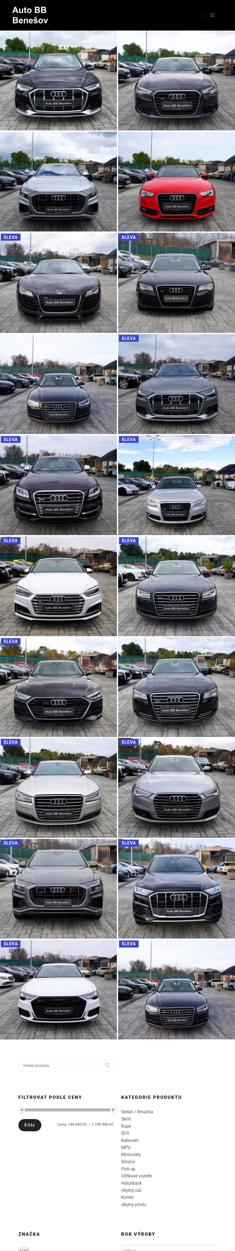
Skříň (126, 1119)
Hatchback (131, 1183)
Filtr (29, 1125)
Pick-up (128, 1168)
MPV (125, 1147)
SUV (125, 1133)
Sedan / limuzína (137, 1111)
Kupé (126, 1126)
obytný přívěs (133, 1204)
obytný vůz (131, 1190)
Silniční (128, 1161)
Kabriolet (129, 1140)
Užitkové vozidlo (136, 1175)
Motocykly (131, 1154)
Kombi (127, 1197)
